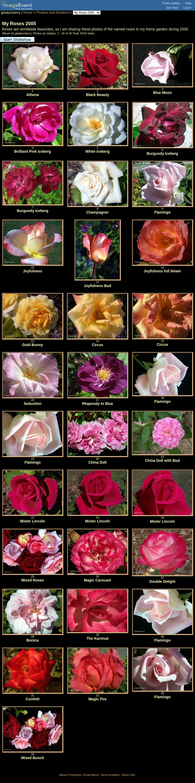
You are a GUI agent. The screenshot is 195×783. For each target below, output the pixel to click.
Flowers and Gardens (52, 12)
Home (28, 12)
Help (188, 3)
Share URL (128, 774)
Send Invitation (110, 774)
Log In (187, 7)
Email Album (91, 774)
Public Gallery (171, 3)
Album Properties (70, 774)
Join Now (172, 7)
